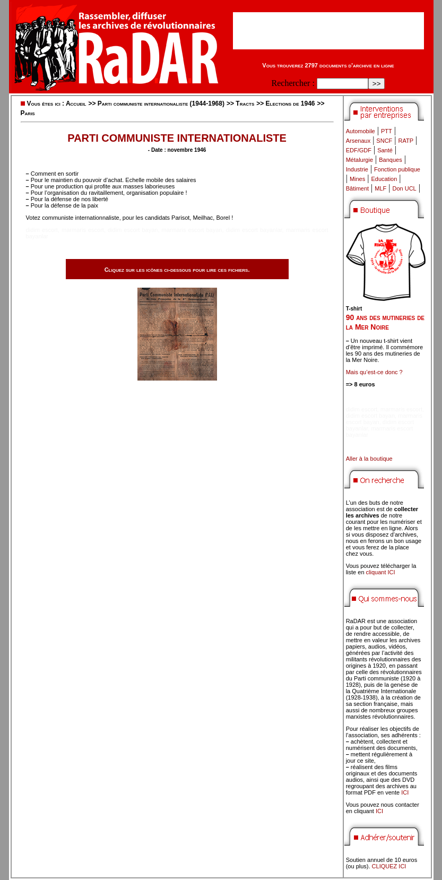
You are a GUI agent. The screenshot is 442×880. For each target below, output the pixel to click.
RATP (406, 140)
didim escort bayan (133, 230)
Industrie (357, 169)
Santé (385, 150)
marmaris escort (83, 230)
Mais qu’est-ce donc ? (374, 372)
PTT (386, 131)
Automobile (360, 131)
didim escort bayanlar (254, 230)
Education (384, 179)
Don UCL (405, 188)
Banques (390, 160)
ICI (405, 792)
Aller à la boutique (369, 458)
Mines (357, 179)
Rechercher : (293, 83)
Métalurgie (359, 160)
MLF (380, 188)
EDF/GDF (358, 150)
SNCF (384, 140)
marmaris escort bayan (192, 230)
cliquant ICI (380, 572)
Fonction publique (397, 169)
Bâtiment (357, 188)
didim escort (42, 230)
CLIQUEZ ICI (389, 866)
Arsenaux (358, 140)
